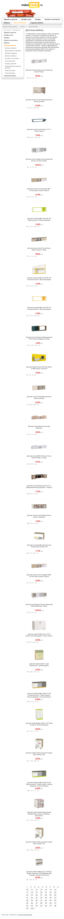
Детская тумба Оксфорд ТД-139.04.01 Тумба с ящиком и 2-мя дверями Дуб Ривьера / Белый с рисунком (39, 873)
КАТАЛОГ (20, 16)
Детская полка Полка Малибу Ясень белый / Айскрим (39, 516)
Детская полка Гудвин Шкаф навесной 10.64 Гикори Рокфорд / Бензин (39, 338)
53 (32, 906)
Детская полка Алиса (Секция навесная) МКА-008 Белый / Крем (39, 605)
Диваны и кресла (10, 19)
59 (27, 908)
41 (41, 900)
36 (50, 898)
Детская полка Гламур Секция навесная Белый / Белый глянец (39, 160)
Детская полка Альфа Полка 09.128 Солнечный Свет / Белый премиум (39, 278)
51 (55, 903)
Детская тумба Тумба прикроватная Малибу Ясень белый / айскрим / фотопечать (39, 814)
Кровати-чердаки (11, 53)
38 (27, 900)
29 (50, 895)
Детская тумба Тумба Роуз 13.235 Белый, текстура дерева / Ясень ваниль (39, 635)
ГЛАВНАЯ (12, 16)
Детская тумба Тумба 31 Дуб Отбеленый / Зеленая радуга (39, 664)
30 (55, 895)
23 (55, 892)
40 (36, 900)
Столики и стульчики (12, 58)
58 (55, 906)
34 (41, 898)
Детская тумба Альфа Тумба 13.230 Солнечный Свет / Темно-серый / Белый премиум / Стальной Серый (39, 695)
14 (46, 890)
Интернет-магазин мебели (25, 914)
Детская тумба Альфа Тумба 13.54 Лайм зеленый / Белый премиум (39, 724)
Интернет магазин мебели (10, 26)
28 (46, 895)
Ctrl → (33, 908)
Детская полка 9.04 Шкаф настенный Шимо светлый (39, 397)
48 (41, 903)
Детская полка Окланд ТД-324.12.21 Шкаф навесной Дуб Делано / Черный (39, 486)
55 (41, 906)
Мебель (7, 23)
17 (27, 892)
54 (36, 906)
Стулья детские (10, 61)
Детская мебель (20, 23)
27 (41, 895)
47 (36, 903)
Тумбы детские (10, 70)
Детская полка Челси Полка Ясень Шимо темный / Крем (39, 249)
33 (36, 898)
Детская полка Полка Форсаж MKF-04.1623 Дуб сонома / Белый (39, 189)
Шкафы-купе (26, 19)
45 (27, 903)
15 (50, 890)
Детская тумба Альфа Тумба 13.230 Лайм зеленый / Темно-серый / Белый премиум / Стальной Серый (39, 784)
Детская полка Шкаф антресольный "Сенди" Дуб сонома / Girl (39, 546)
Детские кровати (10, 48)
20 (41, 892)
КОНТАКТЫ (29, 16)
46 (32, 903)
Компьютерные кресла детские (13, 67)
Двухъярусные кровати (13, 51)
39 (32, 900)
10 (27, 890)
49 (46, 903)
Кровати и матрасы (52, 19)
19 (36, 892)
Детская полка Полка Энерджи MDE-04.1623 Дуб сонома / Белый (39, 575)
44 (55, 900)
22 (50, 892)
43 (50, 900)
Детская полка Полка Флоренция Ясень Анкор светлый (39, 100)
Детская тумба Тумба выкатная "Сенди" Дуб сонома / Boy (39, 753)
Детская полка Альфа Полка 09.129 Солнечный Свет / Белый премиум (39, 308)
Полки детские (10, 73)
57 (50, 906)
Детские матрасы (11, 56)
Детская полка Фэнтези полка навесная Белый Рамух (39, 71)
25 (32, 895)
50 (50, 903)
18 (32, 892)
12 (36, 890)
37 (55, 898)
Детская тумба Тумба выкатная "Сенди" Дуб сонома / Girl (39, 843)
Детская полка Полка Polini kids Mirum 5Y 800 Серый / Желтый (39, 367)
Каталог (23, 26)
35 (46, 898)
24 (27, 895)
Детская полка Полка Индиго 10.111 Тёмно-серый (39, 130)
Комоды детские (10, 63)
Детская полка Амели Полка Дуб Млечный (39, 427)
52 (27, 906)
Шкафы (38, 19)
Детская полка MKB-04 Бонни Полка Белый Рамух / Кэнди (39, 457)
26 (36, 895)
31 (27, 898)
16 (55, 890)
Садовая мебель (36, 23)
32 (32, 898)
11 (32, 890)
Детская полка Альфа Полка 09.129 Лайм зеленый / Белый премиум (39, 219)
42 (46, 900)
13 (41, 890)
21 (46, 892)
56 (46, 906)
